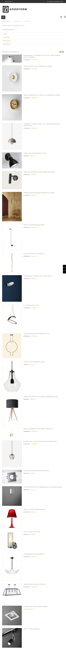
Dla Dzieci (17, 21)
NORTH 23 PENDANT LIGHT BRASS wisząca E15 (39, 429)
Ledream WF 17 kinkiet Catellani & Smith (38, 276)
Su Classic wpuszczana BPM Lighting (36, 470)
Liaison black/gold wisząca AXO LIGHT (37, 333)
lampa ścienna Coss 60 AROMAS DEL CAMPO (38, 66)
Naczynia (6, 37)
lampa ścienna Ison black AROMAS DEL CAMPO (39, 193)
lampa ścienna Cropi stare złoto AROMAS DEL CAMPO (42, 95)
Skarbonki (7, 40)
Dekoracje (7, 44)
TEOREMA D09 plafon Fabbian (34, 554)
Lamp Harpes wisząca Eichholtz (35, 584)
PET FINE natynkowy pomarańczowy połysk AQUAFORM (43, 487)
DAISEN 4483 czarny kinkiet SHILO (35, 153)
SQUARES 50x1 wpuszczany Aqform (35, 606)
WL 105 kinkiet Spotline (32, 532)
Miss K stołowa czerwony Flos (34, 509)
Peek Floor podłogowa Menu (34, 225)
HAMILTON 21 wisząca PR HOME (34, 362)
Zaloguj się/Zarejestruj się (55, 1)
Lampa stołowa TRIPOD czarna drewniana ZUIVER (41, 396)
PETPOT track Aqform (31, 629)
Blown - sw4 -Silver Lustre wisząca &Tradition (40, 441)
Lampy (5, 34)
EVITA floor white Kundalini (34, 253)
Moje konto (9, 1)
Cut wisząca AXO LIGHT (31, 305)
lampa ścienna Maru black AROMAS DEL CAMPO (39, 172)
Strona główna (5, 21)
